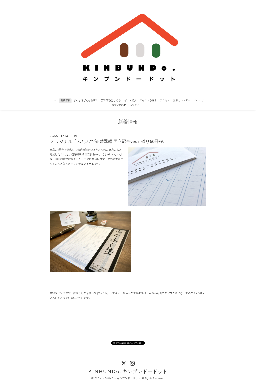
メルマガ (198, 100)
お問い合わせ (119, 105)
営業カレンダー (181, 100)
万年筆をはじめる (111, 100)
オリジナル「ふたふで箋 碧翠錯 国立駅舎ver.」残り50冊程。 (108, 141)
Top (55, 100)
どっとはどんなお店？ (85, 100)
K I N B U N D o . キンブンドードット (128, 371)
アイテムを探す (148, 100)
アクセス (165, 100)
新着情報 (65, 100)
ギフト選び (130, 100)
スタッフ (134, 105)
